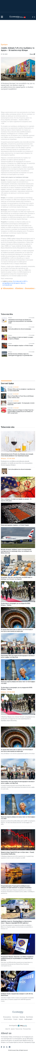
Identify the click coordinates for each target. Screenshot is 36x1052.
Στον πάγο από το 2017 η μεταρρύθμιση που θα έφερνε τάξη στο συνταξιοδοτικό (14, 283)
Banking (22, 1017)
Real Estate (29, 1017)
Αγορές (21, 1019)
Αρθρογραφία (28, 1019)
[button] (2, 16)
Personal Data (27, 1029)
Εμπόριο (4, 44)
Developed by (18, 1026)
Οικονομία (15, 1017)
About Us (7, 1029)
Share (32, 54)
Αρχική (13, 1029)
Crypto (15, 1019)
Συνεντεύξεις (8, 1019)
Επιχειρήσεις (7, 1017)
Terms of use (18, 1029)
